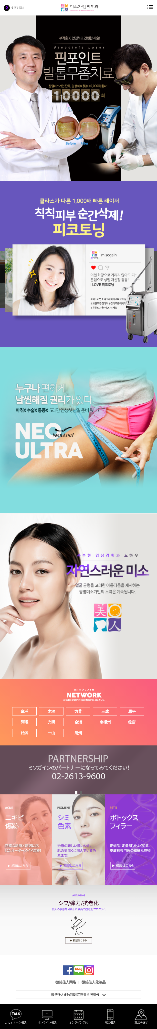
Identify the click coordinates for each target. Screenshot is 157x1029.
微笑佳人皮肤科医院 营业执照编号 (78, 995)
